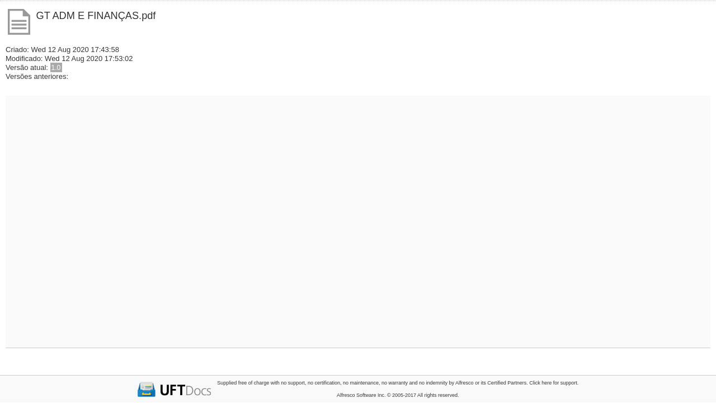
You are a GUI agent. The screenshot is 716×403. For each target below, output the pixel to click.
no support (293, 383)
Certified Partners (506, 383)
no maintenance (361, 383)
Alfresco (464, 383)
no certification (324, 383)
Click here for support (553, 383)
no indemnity (433, 383)
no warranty (394, 383)
